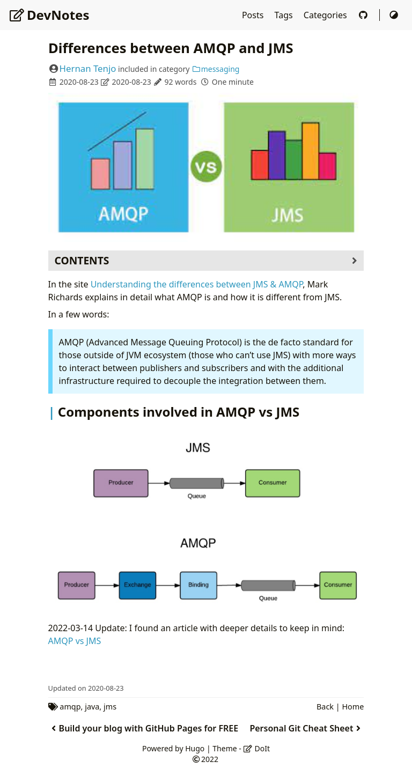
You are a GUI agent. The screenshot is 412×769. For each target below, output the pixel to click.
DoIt (256, 748)
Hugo (194, 748)
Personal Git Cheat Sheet (306, 728)
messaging (215, 69)
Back (325, 706)
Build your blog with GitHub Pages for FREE (143, 728)
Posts (254, 15)
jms (110, 706)
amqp (70, 706)
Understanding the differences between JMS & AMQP (197, 284)
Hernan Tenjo (88, 68)
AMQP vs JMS (74, 641)
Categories (326, 15)
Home (353, 706)
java (92, 706)
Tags (285, 15)
